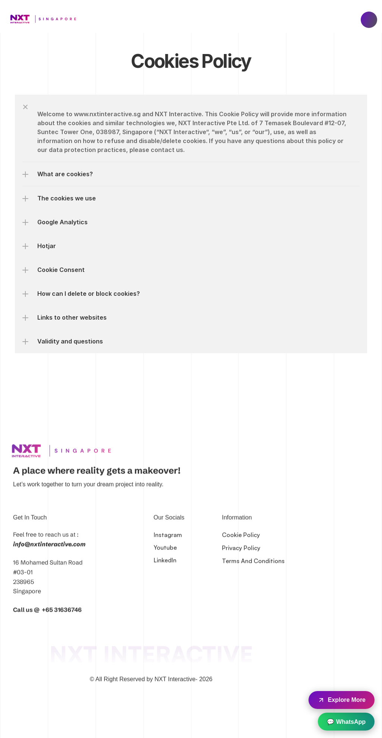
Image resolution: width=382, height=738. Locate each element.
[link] (64, 459)
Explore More (341, 700)
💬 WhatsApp (346, 722)
